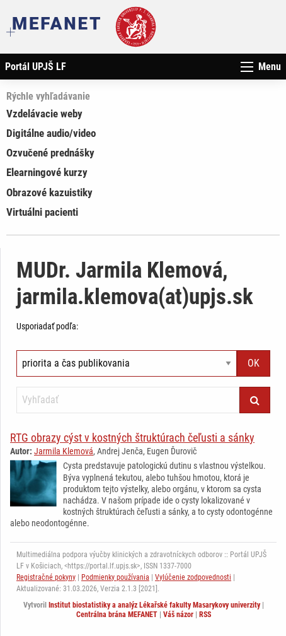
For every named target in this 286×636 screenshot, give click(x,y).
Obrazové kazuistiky (49, 192)
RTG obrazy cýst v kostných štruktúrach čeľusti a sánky (132, 437)
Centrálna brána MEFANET (116, 614)
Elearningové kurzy (47, 172)
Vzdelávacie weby (44, 113)
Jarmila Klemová (63, 451)
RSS (205, 614)
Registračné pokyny (46, 577)
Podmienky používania (115, 577)
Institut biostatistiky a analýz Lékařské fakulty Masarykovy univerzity (154, 605)
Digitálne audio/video (51, 133)
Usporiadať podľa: (47, 326)
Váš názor (178, 614)
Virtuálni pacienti (42, 212)
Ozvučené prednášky (50, 152)
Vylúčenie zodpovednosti (193, 577)
